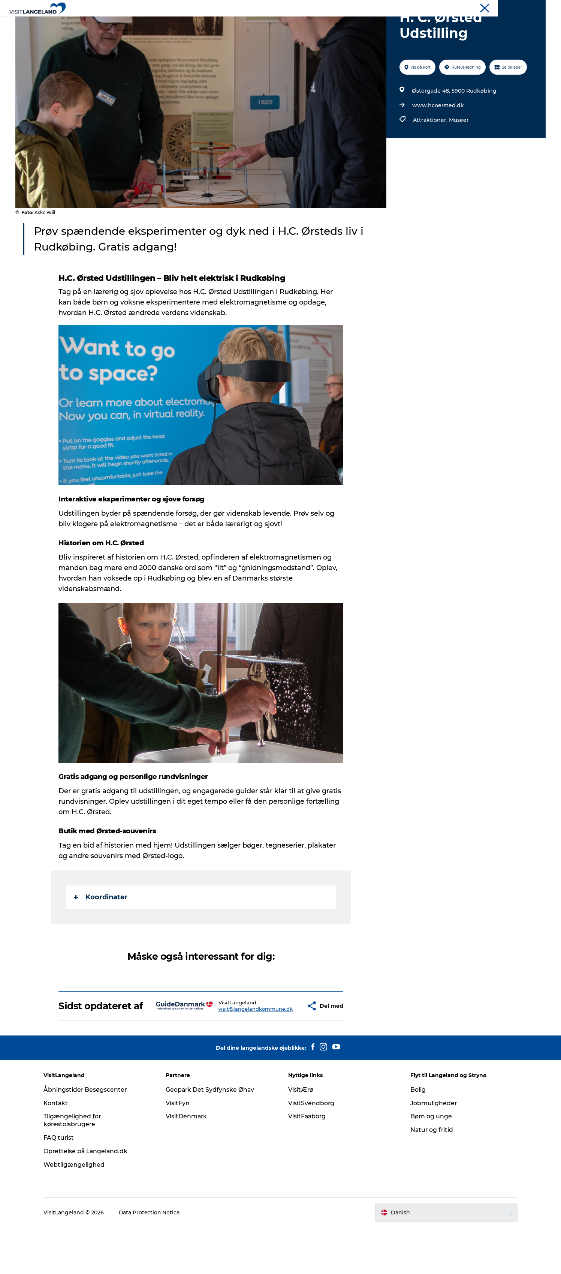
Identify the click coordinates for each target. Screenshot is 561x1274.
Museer (459, 155)
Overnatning (316, 24)
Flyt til (510, 7)
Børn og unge (429, 1162)
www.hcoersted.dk (438, 141)
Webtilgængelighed (78, 1211)
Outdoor (275, 24)
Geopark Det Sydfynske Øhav (213, 1136)
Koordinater (101, 933)
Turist (489, 7)
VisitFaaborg (307, 1162)
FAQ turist (63, 1184)
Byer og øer (235, 24)
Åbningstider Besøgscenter (90, 1136)
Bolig (415, 1136)
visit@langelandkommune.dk (233, 1050)
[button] (283, 1047)
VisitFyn (180, 1149)
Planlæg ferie (364, 24)
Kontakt (60, 1149)
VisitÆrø (301, 1136)
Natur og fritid (430, 1176)
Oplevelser (193, 24)
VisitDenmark (189, 1162)
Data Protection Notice (155, 1259)
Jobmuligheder (431, 1149)
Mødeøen (534, 7)
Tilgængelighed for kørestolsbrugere (77, 1166)
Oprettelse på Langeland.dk (91, 1197)
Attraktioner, (431, 155)
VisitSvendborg (311, 1149)
